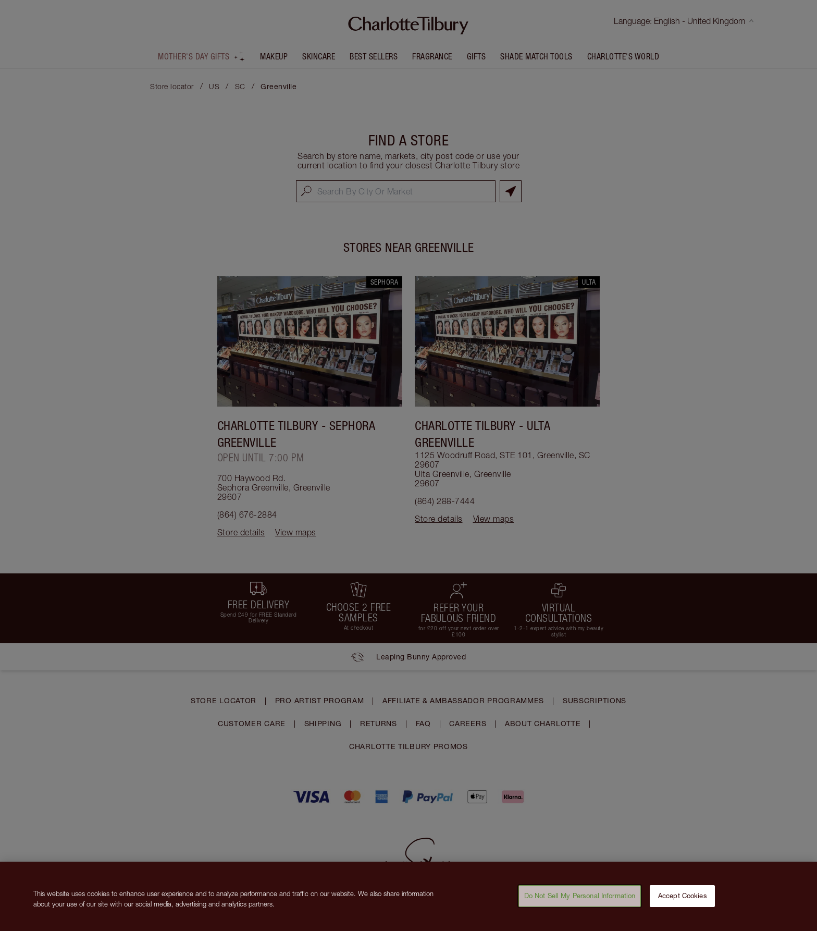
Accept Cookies (682, 902)
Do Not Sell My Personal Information (580, 902)
